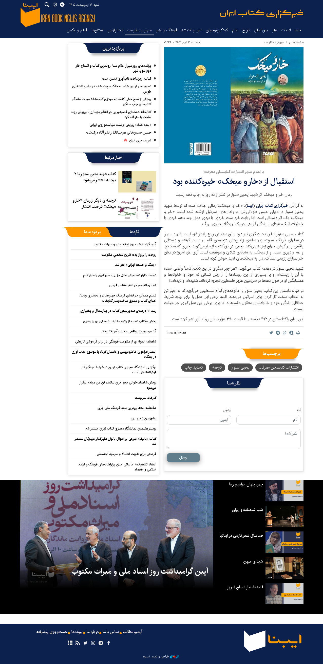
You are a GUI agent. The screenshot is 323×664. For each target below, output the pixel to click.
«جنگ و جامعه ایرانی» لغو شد (135, 265)
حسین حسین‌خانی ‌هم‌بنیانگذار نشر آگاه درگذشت (118, 132)
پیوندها (77, 632)
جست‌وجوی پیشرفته (51, 632)
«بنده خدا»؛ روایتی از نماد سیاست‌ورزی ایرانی (120, 125)
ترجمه (217, 367)
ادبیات (286, 30)
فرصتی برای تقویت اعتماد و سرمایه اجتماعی (126, 454)
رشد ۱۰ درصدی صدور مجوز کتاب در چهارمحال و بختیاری (118, 311)
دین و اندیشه (191, 30)
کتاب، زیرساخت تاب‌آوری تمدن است (126, 78)
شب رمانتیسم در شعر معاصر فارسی (132, 285)
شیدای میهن (253, 561)
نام (298, 410)
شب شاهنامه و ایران (247, 509)
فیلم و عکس (77, 30)
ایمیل (227, 410)
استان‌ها (97, 30)
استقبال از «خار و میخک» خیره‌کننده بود (234, 181)
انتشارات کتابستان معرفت (279, 367)
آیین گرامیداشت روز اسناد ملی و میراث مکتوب (125, 244)
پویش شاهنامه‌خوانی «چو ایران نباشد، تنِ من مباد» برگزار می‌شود (117, 385)
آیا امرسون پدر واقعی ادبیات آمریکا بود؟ (129, 331)
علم (235, 30)
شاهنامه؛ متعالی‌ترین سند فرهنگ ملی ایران (127, 408)
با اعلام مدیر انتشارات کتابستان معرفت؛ (233, 171)
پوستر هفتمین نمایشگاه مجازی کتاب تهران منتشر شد (120, 428)
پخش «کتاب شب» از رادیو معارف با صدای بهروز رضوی (119, 321)
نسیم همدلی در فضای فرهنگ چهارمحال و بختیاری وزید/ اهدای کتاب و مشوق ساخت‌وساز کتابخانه (118, 298)
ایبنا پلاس (115, 30)
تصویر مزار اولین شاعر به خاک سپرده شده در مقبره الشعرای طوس (111, 88)
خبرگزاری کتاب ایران (272, 205)
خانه (298, 30)
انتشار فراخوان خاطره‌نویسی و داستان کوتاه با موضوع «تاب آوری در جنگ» (113, 354)
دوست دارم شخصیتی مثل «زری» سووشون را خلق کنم (119, 275)
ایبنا (261, 14)
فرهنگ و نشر (166, 30)
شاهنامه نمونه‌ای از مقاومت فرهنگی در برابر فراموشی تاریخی (115, 341)
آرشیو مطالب (133, 632)
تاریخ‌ (246, 30)
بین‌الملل (261, 30)
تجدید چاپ (194, 367)
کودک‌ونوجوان (217, 30)
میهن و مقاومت (139, 30)
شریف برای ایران (140, 140)
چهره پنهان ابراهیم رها (246, 484)
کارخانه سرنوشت (145, 398)
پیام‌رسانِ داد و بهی (143, 418)
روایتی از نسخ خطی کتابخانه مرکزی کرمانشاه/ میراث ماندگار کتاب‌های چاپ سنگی (111, 101)
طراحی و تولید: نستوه (161, 656)
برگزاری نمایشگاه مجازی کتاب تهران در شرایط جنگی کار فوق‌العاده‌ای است (118, 370)
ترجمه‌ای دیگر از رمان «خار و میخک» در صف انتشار (94, 203)
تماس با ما (111, 632)
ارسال (183, 457)
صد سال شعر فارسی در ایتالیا (241, 535)
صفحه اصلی (296, 42)
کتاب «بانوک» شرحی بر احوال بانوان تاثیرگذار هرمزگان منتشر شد (115, 441)
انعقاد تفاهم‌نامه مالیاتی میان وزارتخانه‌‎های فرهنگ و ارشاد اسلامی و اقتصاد (117, 467)
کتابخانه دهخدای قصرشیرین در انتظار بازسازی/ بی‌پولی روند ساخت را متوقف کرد (111, 114)
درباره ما (93, 632)
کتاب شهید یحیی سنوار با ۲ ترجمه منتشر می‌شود (95, 177)
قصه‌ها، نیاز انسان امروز (244, 587)
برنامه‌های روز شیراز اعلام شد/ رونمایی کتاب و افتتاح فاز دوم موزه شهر (113, 68)
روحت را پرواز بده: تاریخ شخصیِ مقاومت (129, 255)
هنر (274, 30)
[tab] (134, 232)
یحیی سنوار (240, 367)
